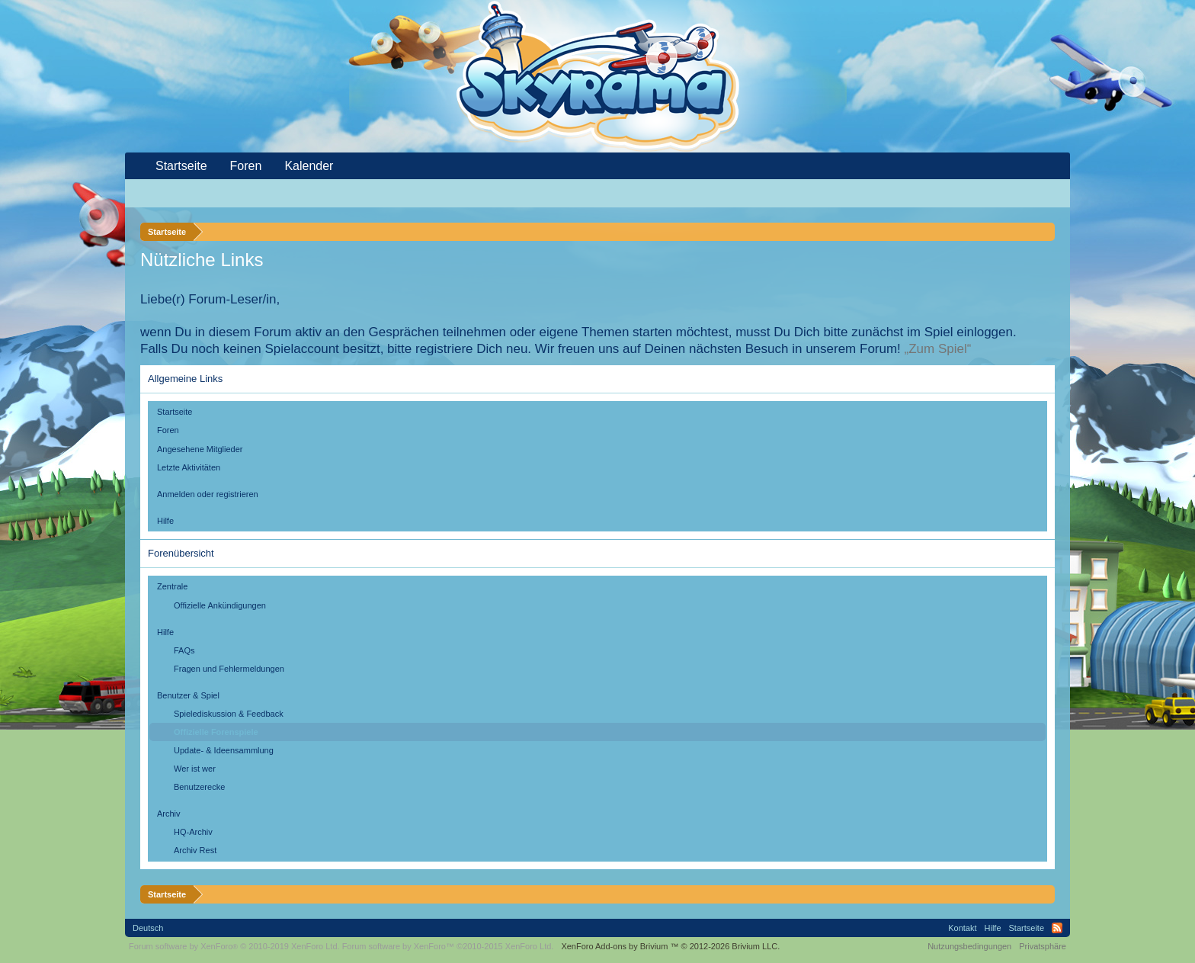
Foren (168, 430)
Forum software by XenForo (234, 946)
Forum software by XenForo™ (448, 946)
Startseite (174, 411)
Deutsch (148, 928)
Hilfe (165, 520)
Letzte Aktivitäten (188, 467)
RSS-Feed (1057, 928)
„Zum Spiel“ (938, 349)
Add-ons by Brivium (670, 946)
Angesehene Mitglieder (200, 449)
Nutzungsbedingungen (969, 946)
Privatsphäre (1042, 946)
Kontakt (962, 928)
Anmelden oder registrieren (207, 494)
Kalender (308, 165)
